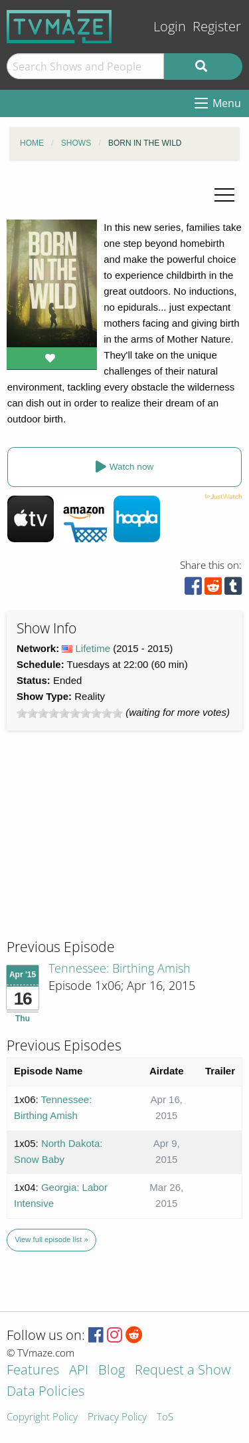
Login (169, 26)
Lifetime (93, 648)
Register (217, 26)
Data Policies (45, 1392)
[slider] (70, 713)
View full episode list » (51, 1239)
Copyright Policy (42, 1417)
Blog (111, 1370)
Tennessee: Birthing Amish (119, 968)
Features (33, 1370)
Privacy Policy (117, 1417)
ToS (165, 1417)
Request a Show (182, 1370)
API (78, 1370)
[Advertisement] (106, 847)
